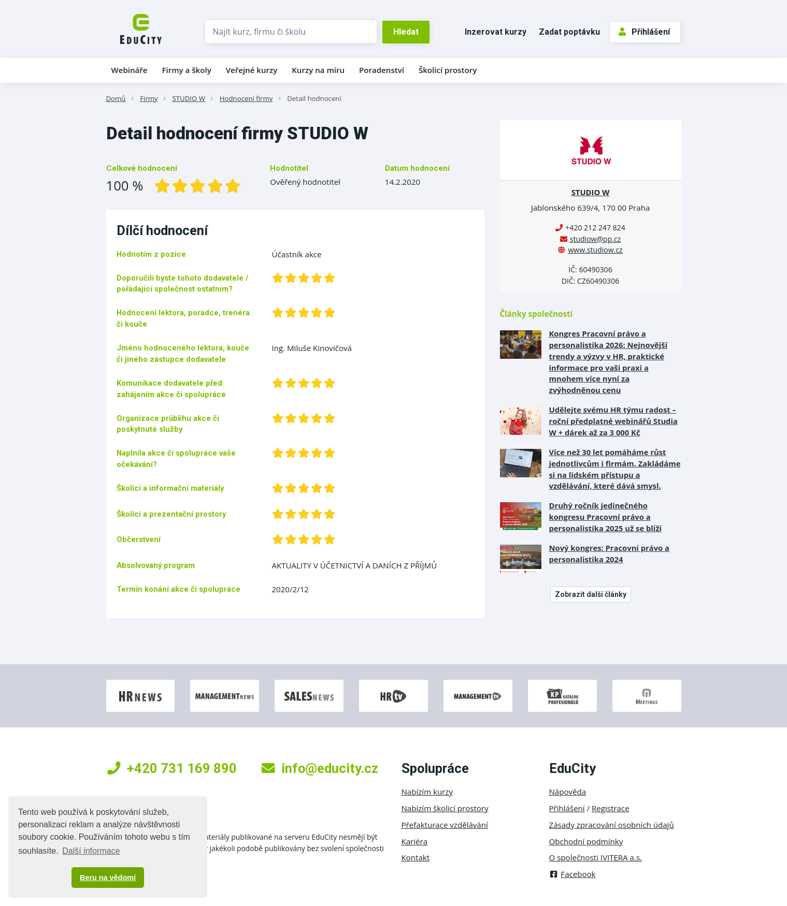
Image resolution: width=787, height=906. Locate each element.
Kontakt (416, 857)
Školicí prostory (448, 70)
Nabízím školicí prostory (445, 808)
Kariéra (415, 841)
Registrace (610, 808)
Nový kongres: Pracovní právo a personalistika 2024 (609, 553)
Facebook (572, 874)
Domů (116, 98)
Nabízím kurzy (427, 791)
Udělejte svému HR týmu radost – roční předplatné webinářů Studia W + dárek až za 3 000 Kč (613, 420)
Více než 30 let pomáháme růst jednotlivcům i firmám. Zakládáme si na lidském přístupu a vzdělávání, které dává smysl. (615, 469)
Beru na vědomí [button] (108, 877)
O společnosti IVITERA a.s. (595, 857)
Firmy (149, 98)
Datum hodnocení (417, 168)
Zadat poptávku (569, 32)
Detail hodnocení (314, 98)
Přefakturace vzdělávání (445, 825)
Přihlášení (644, 32)
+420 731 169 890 (172, 768)
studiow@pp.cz (595, 239)
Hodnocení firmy (246, 98)
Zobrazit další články (590, 594)
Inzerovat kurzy (495, 32)
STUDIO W (189, 98)
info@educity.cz (320, 768)
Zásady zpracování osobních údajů (611, 825)
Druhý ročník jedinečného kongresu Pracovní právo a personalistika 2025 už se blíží (605, 516)
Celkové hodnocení (141, 168)
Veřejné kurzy (252, 70)
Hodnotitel (289, 168)
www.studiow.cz (595, 250)
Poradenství (381, 70)
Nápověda (567, 791)
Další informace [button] (91, 850)
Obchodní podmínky (586, 841)
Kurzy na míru (318, 70)
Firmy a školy (186, 70)
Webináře (129, 70)
